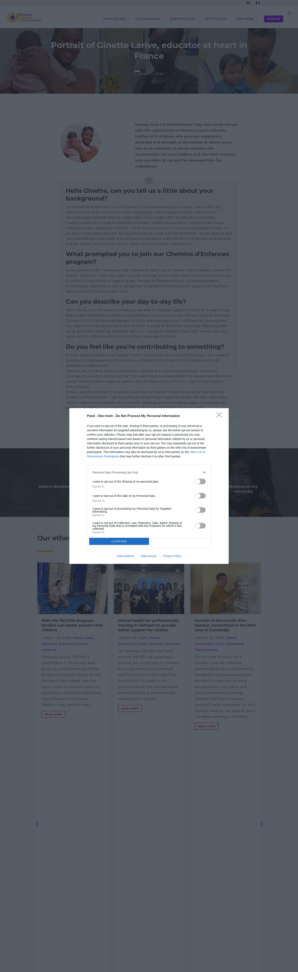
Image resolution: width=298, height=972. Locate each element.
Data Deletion (125, 556)
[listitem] (149, 472)
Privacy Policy (172, 556)
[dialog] (149, 486)
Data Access (149, 556)
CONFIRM (119, 541)
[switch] (200, 481)
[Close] (221, 416)
